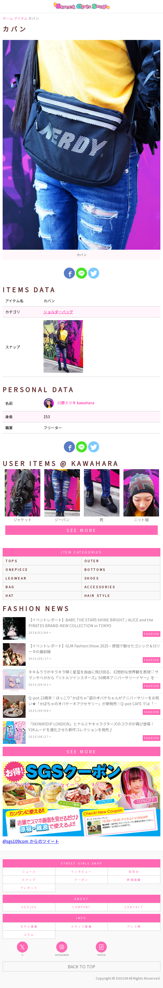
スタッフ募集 (81, 926)
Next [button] (154, 496)
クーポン (81, 880)
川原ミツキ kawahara (69, 403)
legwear (16, 578)
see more (81, 530)
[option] (81, 150)
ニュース (29, 871)
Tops (11, 561)
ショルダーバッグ (58, 311)
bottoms (95, 569)
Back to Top (81, 966)
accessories (100, 587)
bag (10, 587)
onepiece (17, 569)
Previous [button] (9, 496)
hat (10, 595)
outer (91, 561)
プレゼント (29, 888)
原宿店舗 (134, 880)
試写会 (134, 871)
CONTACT (134, 907)
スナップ (29, 880)
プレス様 (134, 926)
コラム (29, 934)
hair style (97, 595)
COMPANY (81, 907)
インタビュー (81, 871)
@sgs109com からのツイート (31, 841)
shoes (91, 578)
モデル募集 (29, 926)
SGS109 (29, 907)
